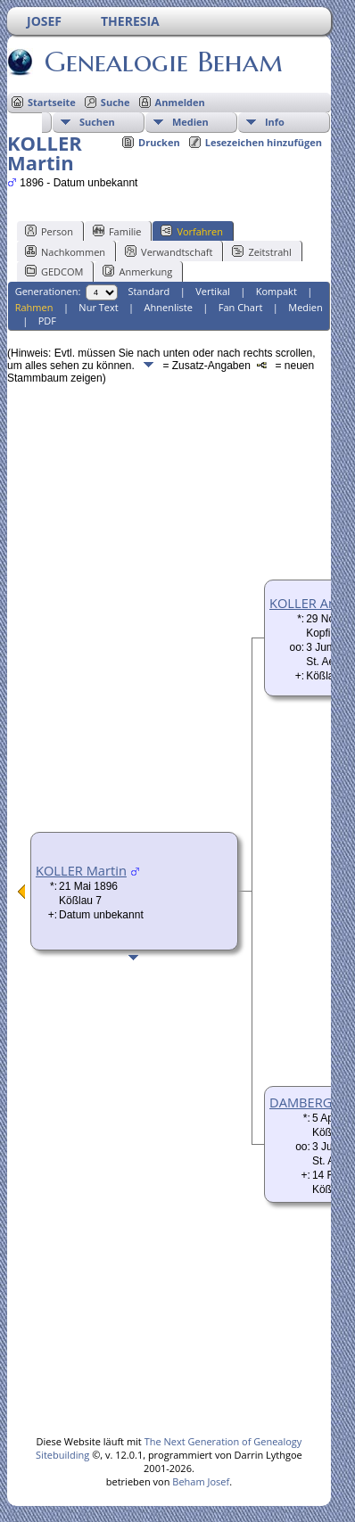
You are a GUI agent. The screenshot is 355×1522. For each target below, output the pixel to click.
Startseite (52, 102)
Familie (117, 231)
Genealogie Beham (162, 61)
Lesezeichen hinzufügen (263, 142)
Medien (190, 121)
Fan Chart (241, 307)
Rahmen (34, 307)
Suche (115, 102)
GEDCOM (54, 271)
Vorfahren (192, 231)
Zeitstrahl (261, 251)
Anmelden (180, 102)
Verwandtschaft (168, 251)
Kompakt (276, 291)
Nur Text (98, 307)
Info (275, 121)
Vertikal (212, 291)
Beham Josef (200, 1481)
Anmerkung (137, 271)
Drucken (159, 142)
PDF (47, 320)
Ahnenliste (168, 307)
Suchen (97, 121)
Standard (148, 291)
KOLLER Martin (81, 870)
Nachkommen (65, 251)
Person (49, 231)
